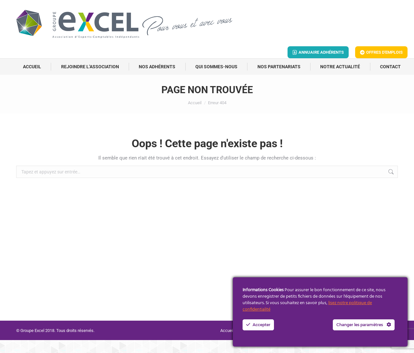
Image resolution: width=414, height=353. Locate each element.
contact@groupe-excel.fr (78, 6)
